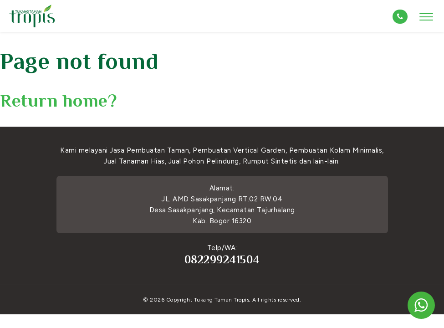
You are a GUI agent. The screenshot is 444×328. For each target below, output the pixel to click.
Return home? (58, 100)
